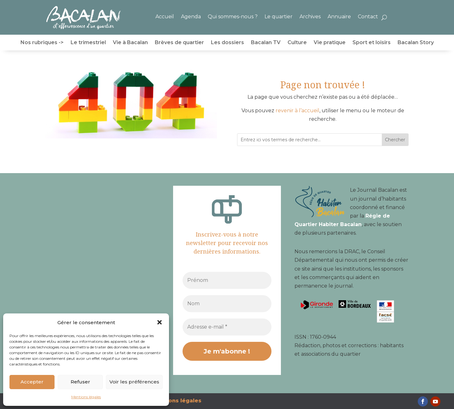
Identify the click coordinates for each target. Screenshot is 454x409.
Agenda (191, 17)
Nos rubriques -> (42, 42)
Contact (368, 17)
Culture (297, 42)
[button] (159, 322)
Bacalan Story (416, 42)
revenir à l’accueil (297, 111)
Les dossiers (227, 42)
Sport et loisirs (371, 42)
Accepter (32, 382)
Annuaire (339, 17)
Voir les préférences (134, 382)
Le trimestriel (88, 42)
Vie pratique (330, 42)
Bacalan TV (266, 42)
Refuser (80, 382)
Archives (310, 17)
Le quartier (279, 17)
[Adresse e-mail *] (227, 327)
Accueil (164, 17)
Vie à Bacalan (130, 42)
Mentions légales (86, 396)
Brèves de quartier (179, 42)
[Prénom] (227, 280)
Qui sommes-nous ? (233, 17)
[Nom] (227, 303)
